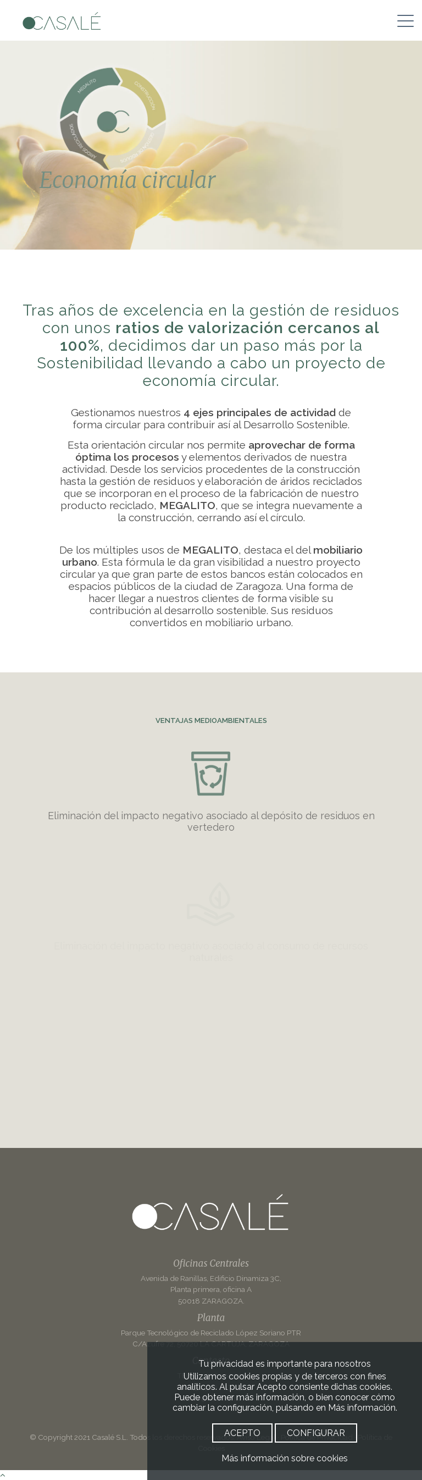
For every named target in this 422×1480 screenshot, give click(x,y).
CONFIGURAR (316, 1433)
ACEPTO (242, 1433)
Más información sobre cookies (284, 1458)
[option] (211, 145)
